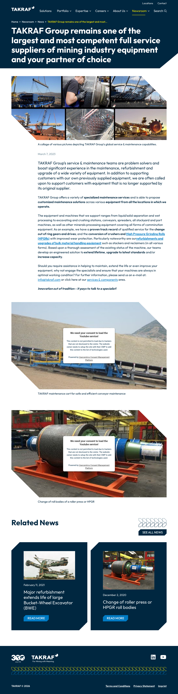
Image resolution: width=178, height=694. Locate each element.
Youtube (163, 657)
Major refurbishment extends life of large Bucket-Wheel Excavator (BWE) (48, 600)
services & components (102, 280)
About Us (119, 11)
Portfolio (63, 11)
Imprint (162, 686)
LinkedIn (153, 657)
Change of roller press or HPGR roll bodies (127, 604)
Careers (100, 11)
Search (159, 11)
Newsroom (139, 11)
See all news (152, 531)
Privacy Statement (144, 686)
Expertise (82, 11)
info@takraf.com (49, 280)
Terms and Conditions (118, 686)
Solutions (45, 11)
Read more (36, 618)
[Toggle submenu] (70, 11)
